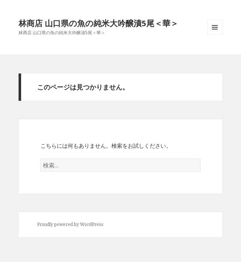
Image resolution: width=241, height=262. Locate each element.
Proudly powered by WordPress (70, 224)
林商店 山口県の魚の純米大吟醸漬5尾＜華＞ (98, 22)
